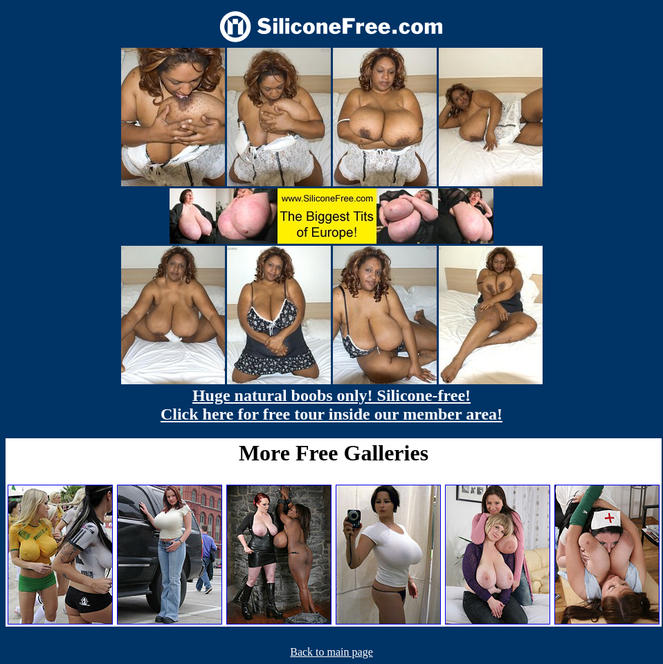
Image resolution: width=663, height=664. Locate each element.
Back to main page (331, 652)
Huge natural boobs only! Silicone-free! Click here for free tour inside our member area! (331, 404)
